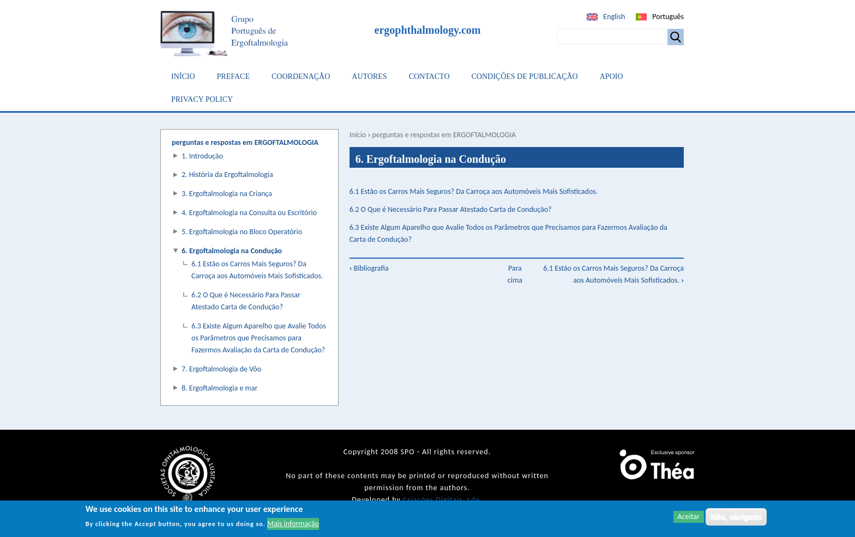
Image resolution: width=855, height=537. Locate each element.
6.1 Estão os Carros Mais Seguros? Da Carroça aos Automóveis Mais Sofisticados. (474, 191)
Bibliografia (369, 268)
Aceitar (689, 517)
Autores (369, 76)
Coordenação (301, 76)
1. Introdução (202, 156)
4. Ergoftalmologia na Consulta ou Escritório (249, 212)
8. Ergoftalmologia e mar (219, 388)
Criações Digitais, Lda (441, 499)
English (614, 16)
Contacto (429, 76)
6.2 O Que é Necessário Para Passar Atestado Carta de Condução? (451, 209)
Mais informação (293, 524)
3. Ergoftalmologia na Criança (227, 193)
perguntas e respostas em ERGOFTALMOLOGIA (444, 134)
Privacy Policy (202, 99)
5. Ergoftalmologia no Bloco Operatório (242, 231)
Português (668, 16)
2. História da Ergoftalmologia (227, 174)
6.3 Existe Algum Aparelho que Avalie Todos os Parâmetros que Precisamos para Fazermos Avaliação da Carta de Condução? (258, 338)
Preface (233, 76)
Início (183, 76)
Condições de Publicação (525, 76)
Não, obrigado (736, 517)
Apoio (611, 76)
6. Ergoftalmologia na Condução (232, 250)
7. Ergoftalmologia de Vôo (221, 369)
